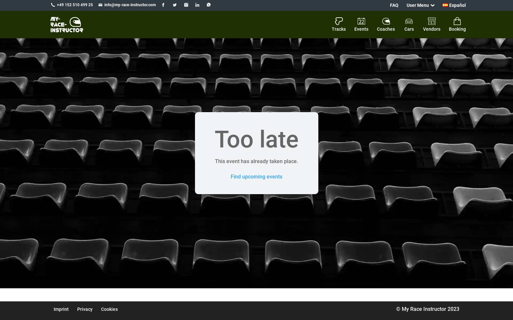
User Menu (418, 5)
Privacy (85, 309)
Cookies (109, 309)
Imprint (61, 309)
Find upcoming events (256, 177)
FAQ (394, 5)
